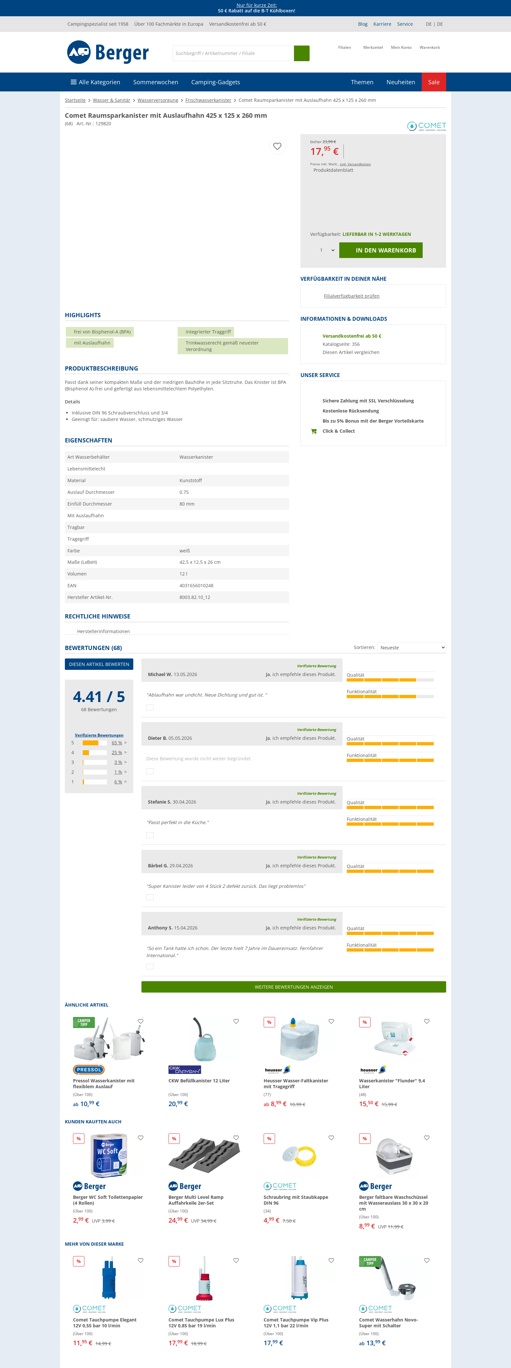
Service (405, 24)
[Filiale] (344, 53)
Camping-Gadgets (215, 82)
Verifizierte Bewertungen (99, 735)
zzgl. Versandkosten (355, 164)
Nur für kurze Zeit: (257, 5)
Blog (363, 24)
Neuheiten (401, 82)
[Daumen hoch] (149, 708)
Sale (434, 82)
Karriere (382, 24)
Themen (362, 82)
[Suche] (233, 53)
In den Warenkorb (381, 250)
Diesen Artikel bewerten (99, 664)
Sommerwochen (155, 82)
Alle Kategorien (99, 82)
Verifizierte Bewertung (316, 665)
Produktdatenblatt (333, 170)
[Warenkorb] (430, 53)
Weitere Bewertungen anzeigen (294, 987)
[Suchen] (302, 53)
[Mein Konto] (401, 53)
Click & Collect (339, 431)
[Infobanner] (257, 8)
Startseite (75, 100)
